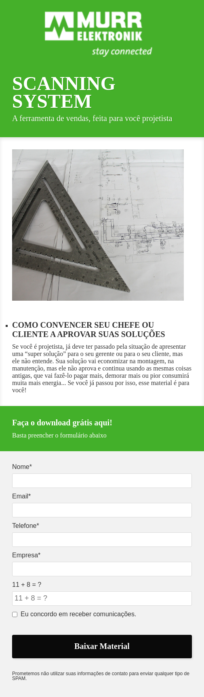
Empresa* (26, 555)
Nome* (22, 466)
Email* (21, 496)
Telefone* (25, 525)
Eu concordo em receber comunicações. (74, 614)
